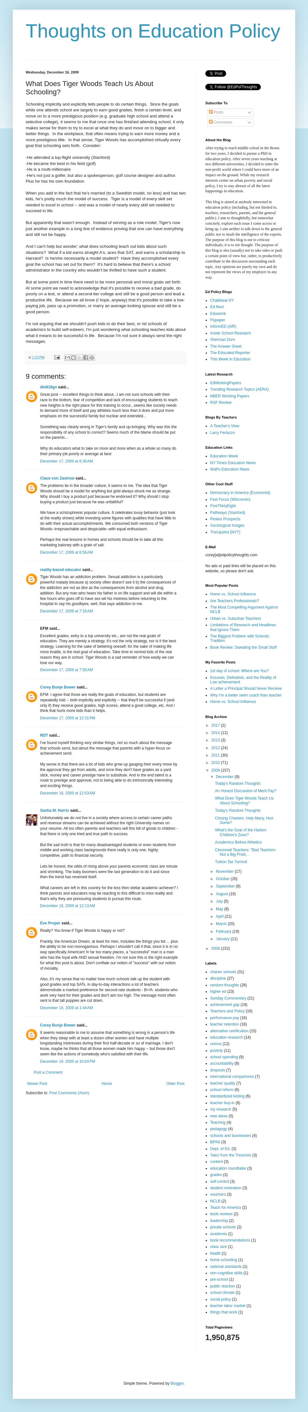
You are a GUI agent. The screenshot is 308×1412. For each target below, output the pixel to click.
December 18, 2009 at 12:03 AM (67, 793)
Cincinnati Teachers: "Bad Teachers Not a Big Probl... (245, 852)
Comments (220, 122)
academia (218, 1234)
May (220, 909)
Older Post (175, 1083)
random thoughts (224, 985)
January (223, 939)
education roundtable (228, 1168)
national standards (226, 1266)
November (225, 871)
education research (226, 1037)
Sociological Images (227, 525)
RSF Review (221, 402)
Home (107, 1083)
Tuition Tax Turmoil (231, 862)
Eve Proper (50, 923)
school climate (222, 1292)
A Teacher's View (224, 426)
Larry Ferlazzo (222, 432)
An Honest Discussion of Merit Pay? (245, 791)
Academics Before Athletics (238, 842)
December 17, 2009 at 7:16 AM (66, 611)
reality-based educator (60, 569)
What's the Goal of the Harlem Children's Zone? (240, 832)
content (216, 1161)
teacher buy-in (222, 1103)
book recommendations (230, 1240)
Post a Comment (48, 1072)
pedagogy (218, 1129)
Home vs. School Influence (233, 594)
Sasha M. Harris (54, 810)
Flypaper (217, 320)
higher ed (218, 991)
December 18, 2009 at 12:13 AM (67, 906)
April (220, 916)
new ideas (218, 1116)
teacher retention (224, 1024)
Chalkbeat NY (222, 300)
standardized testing (227, 1096)
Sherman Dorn (222, 339)
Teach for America (225, 1207)
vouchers (218, 1194)
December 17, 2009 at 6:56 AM (66, 552)
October (223, 879)
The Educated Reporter (230, 353)
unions (215, 1044)
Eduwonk (218, 313)
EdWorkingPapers (225, 383)
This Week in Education (230, 359)
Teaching (218, 1122)
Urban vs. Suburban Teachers (235, 618)
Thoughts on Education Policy (153, 31)
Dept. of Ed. (220, 1149)
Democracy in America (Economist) (240, 492)
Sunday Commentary (228, 998)
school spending (224, 1057)
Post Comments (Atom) (69, 1093)
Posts (216, 112)
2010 (216, 762)
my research (220, 1109)
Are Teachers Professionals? (234, 601)
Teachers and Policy (227, 1011)
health (215, 1253)
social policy (220, 1299)
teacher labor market (227, 1306)
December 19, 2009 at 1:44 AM (66, 1008)
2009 (216, 770)
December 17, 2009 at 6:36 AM (66, 461)
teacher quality (222, 1083)
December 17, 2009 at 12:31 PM (67, 718)
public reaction (222, 1286)
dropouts (217, 1070)
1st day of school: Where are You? (239, 671)
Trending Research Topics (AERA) (239, 389)
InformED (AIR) (223, 326)
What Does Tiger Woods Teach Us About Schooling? (244, 800)
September (226, 886)
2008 (216, 948)
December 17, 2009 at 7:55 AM (66, 670)
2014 (216, 733)
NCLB (215, 1201)
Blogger (177, 1383)
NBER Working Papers (229, 396)
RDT (44, 735)
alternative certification (229, 1031)
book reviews (221, 1214)
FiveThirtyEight (223, 506)
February (224, 931)
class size (218, 1246)
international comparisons (232, 1076)
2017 (216, 725)
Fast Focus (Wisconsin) (230, 499)
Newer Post (37, 1083)
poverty (216, 1050)
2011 (216, 755)
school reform (222, 1089)
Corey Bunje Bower (58, 687)
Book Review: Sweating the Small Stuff (243, 647)
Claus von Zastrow (57, 478)
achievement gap (224, 1004)
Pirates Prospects (225, 519)
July (220, 901)
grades (216, 1175)
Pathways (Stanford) (227, 512)
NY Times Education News (233, 463)
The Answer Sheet (226, 346)
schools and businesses (230, 1135)
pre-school (219, 1279)
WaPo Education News (229, 469)
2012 (216, 748)
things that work (223, 1312)
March (222, 924)
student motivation (225, 1188)
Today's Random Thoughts (238, 783)
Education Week (224, 456)
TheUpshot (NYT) (225, 532)
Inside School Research (230, 333)
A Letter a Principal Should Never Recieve (246, 688)
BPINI (215, 1142)
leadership (219, 1220)
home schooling (223, 1260)
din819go (48, 387)
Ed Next (217, 307)
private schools (223, 1227)
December (225, 777)
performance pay (224, 1018)
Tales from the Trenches (230, 1155)
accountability (222, 1063)
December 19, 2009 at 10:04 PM (67, 1061)
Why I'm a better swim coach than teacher (246, 695)
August (222, 894)
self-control (219, 1181)
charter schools (223, 972)
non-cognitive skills (226, 1273)
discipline (218, 978)
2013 (216, 740)
